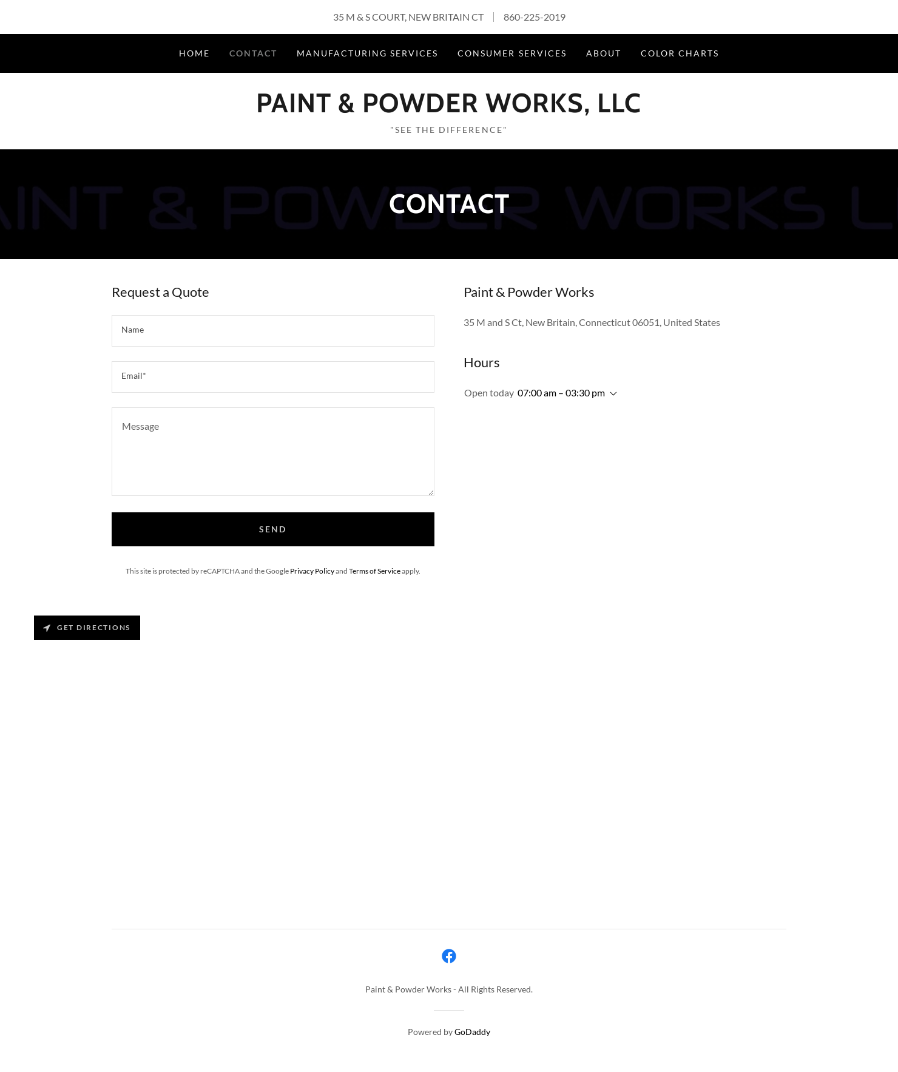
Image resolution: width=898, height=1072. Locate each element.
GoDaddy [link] (472, 1031)
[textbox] (273, 331)
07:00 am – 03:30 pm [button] (561, 392)
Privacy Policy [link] (312, 570)
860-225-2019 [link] (534, 16)
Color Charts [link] (680, 53)
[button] (611, 394)
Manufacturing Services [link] (367, 53)
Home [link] (194, 53)
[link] (448, 108)
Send (272, 529)
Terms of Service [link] (374, 570)
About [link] (603, 53)
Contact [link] (253, 53)
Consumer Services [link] (511, 53)
